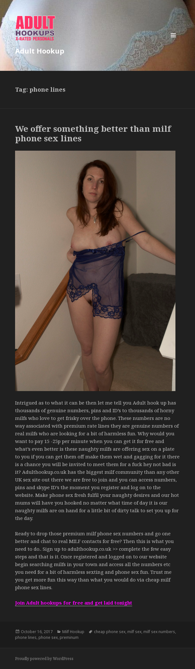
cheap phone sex (109, 631)
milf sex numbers (159, 631)
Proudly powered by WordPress (44, 658)
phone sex (48, 637)
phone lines (26, 637)
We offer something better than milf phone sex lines (93, 133)
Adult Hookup (39, 50)
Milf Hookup (73, 631)
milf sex (134, 631)
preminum (69, 637)
